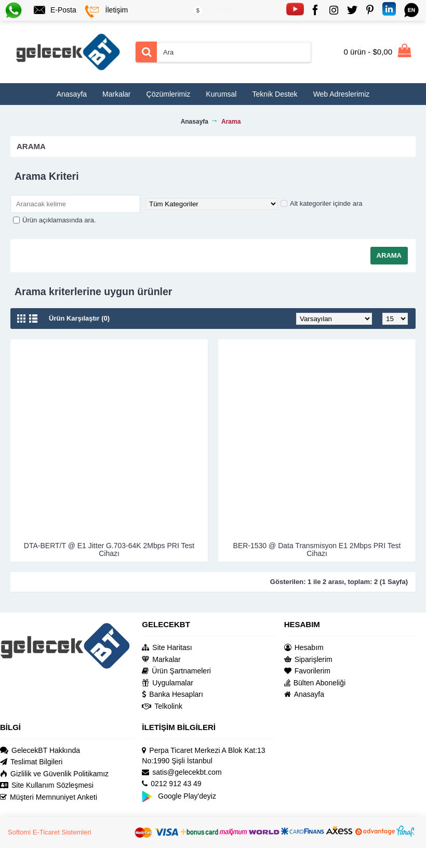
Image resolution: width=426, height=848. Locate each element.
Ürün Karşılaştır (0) (79, 318)
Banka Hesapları (172, 694)
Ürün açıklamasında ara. (54, 220)
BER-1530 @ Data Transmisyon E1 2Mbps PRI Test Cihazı (317, 549)
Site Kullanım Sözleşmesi (47, 785)
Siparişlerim (308, 659)
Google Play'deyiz (179, 796)
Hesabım (304, 647)
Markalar (161, 659)
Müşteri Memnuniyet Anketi (48, 797)
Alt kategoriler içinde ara (321, 203)
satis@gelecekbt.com (181, 772)
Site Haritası (167, 647)
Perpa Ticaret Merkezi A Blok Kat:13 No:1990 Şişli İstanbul (203, 755)
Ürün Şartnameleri (176, 671)
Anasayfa (304, 694)
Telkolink (162, 706)
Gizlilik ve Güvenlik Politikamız (54, 774)
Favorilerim (307, 671)
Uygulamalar (167, 683)
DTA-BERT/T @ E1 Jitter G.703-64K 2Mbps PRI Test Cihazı (109, 549)
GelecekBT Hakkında (40, 750)
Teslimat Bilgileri (31, 762)
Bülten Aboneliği (314, 683)
